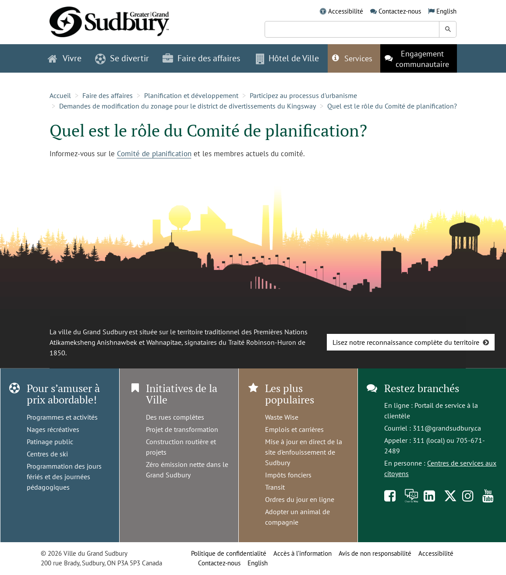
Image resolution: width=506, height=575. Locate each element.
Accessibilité (345, 11)
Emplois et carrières (294, 429)
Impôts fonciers (288, 474)
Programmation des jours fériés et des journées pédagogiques (64, 476)
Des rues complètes (175, 417)
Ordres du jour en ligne (299, 499)
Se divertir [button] (122, 58)
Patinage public (50, 441)
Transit (275, 487)
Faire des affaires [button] (201, 58)
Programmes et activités (62, 417)
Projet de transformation (182, 429)
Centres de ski (47, 453)
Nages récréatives (53, 429)
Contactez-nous (400, 11)
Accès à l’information (302, 553)
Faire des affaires (107, 95)
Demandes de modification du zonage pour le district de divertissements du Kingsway (187, 106)
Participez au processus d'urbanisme (303, 95)
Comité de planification (154, 153)
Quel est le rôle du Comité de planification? (392, 106)
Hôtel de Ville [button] (287, 58)
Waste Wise (281, 417)
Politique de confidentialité (228, 553)
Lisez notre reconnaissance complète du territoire (406, 342)
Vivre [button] (64, 58)
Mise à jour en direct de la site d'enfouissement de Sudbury (303, 452)
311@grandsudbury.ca (447, 428)
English (446, 11)
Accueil (60, 95)
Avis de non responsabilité (375, 553)
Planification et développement (191, 95)
